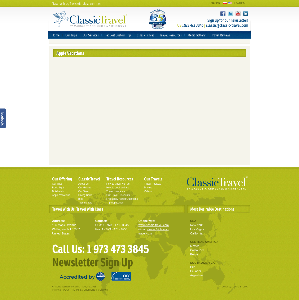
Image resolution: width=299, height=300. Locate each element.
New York (196, 225)
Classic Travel (145, 35)
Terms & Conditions (83, 290)
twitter (230, 13)
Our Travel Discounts (118, 195)
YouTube (238, 13)
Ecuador (195, 271)
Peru (193, 267)
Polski (225, 3)
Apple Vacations (61, 195)
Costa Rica (197, 250)
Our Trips (71, 35)
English (230, 3)
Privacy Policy (60, 290)
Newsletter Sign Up (92, 262)
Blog (80, 198)
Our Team (83, 191)
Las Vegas (197, 229)
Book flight (58, 187)
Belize (194, 254)
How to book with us (117, 187)
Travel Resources (171, 35)
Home (56, 35)
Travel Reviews (220, 35)
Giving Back (85, 195)
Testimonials (85, 202)
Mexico (194, 246)
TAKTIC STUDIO (240, 287)
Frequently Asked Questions (122, 198)
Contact (241, 3)
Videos (148, 191)
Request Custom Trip (118, 35)
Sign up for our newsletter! (227, 20)
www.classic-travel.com (153, 225)
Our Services (91, 35)
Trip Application (115, 202)
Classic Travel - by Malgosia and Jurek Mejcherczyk (217, 183)
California (196, 233)
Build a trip (58, 191)
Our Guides (84, 187)
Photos (148, 187)
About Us (83, 183)
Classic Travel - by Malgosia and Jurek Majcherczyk (90, 19)
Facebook (222, 13)
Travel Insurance (115, 191)
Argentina (196, 275)
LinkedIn (245, 13)
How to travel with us (118, 183)
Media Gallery (197, 35)
